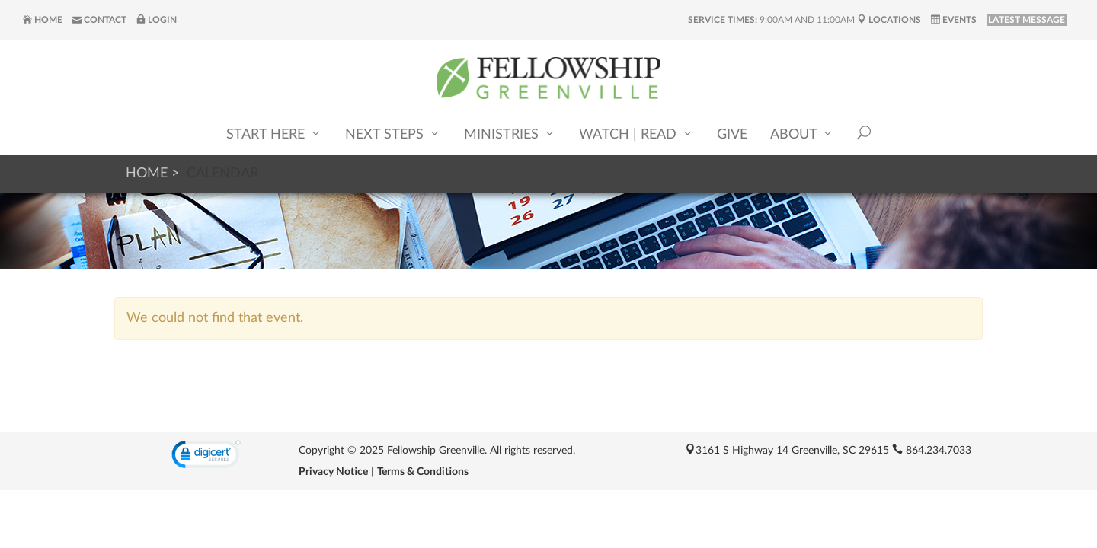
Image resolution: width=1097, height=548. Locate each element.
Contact (99, 19)
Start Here (274, 134)
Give (732, 135)
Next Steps (393, 134)
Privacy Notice (333, 472)
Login (156, 19)
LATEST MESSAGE (1026, 19)
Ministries (510, 134)
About (802, 134)
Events (954, 19)
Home (42, 19)
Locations (889, 19)
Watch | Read (636, 134)
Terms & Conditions (423, 472)
